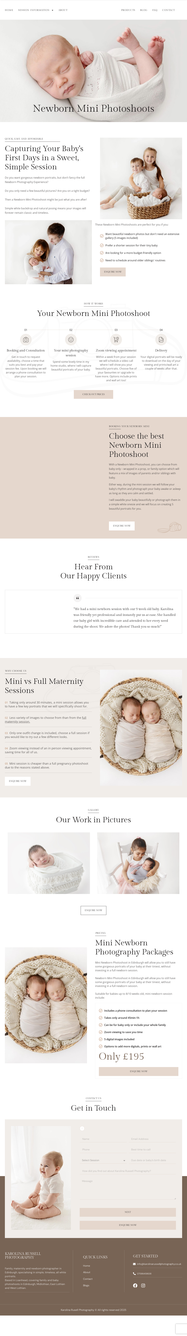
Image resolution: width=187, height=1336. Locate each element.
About (63, 10)
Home (9, 10)
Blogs (86, 1306)
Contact (168, 10)
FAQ (155, 10)
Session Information (36, 10)
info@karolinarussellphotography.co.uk (160, 1284)
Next (127, 1233)
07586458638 (146, 1294)
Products (128, 10)
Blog (143, 10)
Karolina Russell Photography (23, 1276)
